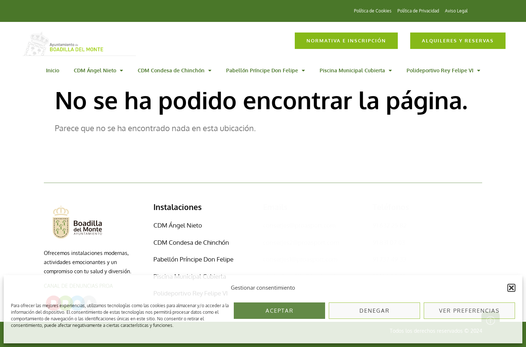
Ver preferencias (469, 310)
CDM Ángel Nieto (98, 70)
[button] (511, 287)
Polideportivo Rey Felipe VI (443, 70)
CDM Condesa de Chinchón (174, 70)
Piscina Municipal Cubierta (356, 70)
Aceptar (280, 310)
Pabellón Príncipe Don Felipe (265, 70)
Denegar (374, 310)
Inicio (52, 70)
